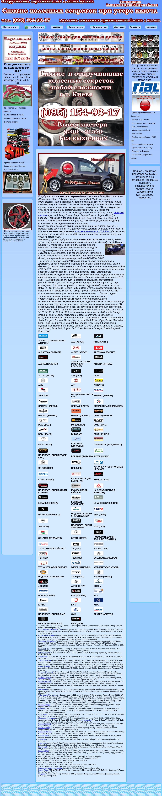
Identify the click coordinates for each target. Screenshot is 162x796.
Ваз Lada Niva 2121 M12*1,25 (50, 630)
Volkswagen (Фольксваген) (48, 695)
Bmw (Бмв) (42, 714)
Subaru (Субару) (44, 728)
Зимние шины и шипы (141, 120)
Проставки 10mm (11, 170)
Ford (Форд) (43, 689)
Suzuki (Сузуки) (44, 678)
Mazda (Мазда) (44, 653)
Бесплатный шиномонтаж (142, 144)
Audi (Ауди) (42, 656)
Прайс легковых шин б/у (142, 148)
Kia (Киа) (41, 708)
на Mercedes (87, 720)
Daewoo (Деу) (43, 649)
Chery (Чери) (43, 751)
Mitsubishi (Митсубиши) (47, 641)
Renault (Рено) (44, 735)
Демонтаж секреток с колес (15, 118)
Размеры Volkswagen (140, 151)
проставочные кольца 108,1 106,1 (93, 231)
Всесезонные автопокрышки (143, 123)
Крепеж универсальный (14, 163)
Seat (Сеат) (42, 739)
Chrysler (41, 774)
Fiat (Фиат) (42, 747)
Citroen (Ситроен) (45, 731)
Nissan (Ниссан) (44, 681)
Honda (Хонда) (44, 705)
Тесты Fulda (137, 134)
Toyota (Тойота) (44, 660)
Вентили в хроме (11, 122)
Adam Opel (42, 743)
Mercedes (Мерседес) (47, 718)
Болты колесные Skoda (14, 115)
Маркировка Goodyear (141, 130)
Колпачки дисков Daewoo (14, 166)
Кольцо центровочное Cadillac (50, 768)
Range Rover (43, 770)
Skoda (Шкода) (44, 666)
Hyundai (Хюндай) (45, 672)
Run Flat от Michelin (140, 127)
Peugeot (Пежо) (44, 724)
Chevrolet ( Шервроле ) (47, 635)
